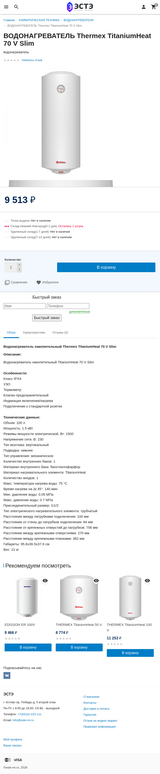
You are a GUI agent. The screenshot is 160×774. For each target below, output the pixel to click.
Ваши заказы (12, 745)
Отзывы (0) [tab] (60, 332)
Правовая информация (100, 726)
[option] (29, 613)
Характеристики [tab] (34, 332)
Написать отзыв (32, 60)
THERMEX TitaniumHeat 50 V (79, 625)
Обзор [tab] (11, 332)
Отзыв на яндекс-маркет (101, 720)
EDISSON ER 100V (20, 625)
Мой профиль (13, 739)
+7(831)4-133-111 (29, 714)
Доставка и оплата (96, 708)
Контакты (90, 702)
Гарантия (90, 714)
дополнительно (79, 311)
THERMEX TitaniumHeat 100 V (129, 627)
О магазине (91, 696)
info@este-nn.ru (23, 720)
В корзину (106, 267)
